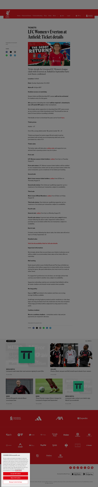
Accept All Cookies (16, 477)
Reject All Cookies (15, 481)
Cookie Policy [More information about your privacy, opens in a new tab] (18, 473)
